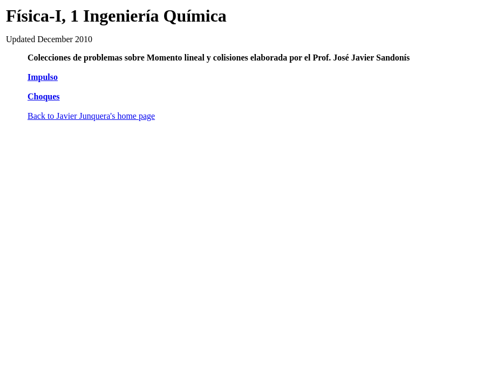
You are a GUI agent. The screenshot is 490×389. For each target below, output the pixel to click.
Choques (44, 96)
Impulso (43, 77)
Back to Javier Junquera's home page (91, 115)
